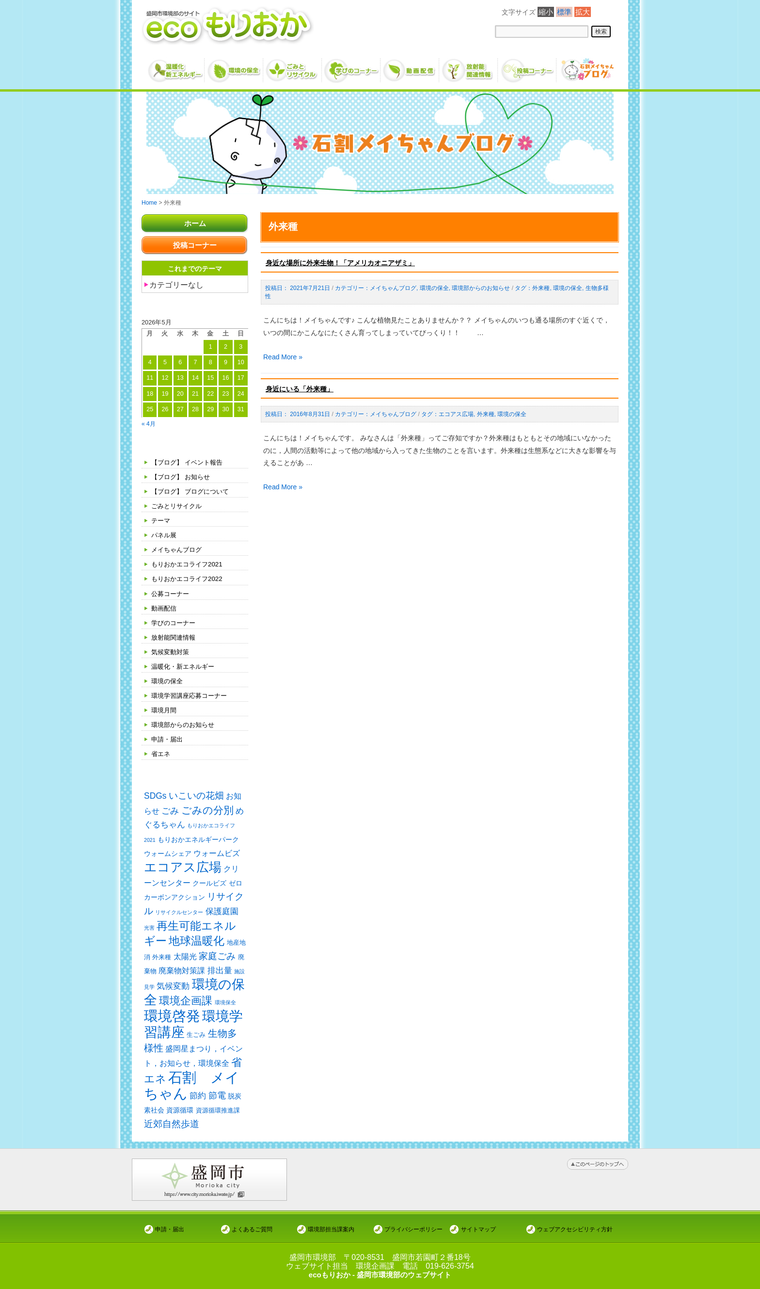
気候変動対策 (171, 652)
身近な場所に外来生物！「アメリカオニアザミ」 (340, 263)
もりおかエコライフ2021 (189, 564)
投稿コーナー (195, 245)
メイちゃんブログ (178, 549)
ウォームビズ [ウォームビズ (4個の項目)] (216, 854)
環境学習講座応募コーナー (192, 695)
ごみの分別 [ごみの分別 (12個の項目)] (207, 810)
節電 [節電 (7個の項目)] (217, 1102)
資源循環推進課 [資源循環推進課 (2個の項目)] (218, 1117)
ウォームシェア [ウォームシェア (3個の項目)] (167, 854)
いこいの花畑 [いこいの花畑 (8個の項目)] (196, 795)
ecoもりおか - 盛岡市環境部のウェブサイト (380, 1275)
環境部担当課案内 (331, 1229)
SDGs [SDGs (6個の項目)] (155, 796)
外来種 (541, 288)
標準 (564, 12)
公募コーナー (171, 593)
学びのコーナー (175, 623)
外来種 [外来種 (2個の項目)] (161, 959)
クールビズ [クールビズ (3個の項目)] (209, 884)
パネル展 (164, 535)
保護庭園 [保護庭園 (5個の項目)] (222, 913)
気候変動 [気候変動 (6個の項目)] (173, 989)
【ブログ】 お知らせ (182, 477)
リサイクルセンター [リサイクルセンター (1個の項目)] (179, 914)
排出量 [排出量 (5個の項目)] (219, 973)
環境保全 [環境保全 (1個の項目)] (225, 1007)
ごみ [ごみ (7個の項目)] (170, 811)
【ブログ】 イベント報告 (189, 462)
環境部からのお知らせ (185, 724)
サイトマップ (478, 1229)
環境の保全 (168, 681)
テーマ (161, 520)
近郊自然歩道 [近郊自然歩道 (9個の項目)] (171, 1131)
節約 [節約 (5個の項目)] (198, 1102)
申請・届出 (168, 739)
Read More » (282, 357)
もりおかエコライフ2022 (189, 578)
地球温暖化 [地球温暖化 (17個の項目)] (196, 943)
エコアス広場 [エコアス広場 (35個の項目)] (183, 868)
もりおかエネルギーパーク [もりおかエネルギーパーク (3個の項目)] (198, 840)
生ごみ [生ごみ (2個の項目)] (196, 1040)
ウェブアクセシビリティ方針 (575, 1229)
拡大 (582, 12)
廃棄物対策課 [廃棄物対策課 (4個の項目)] (181, 973)
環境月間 (164, 710)
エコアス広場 (456, 414)
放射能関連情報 (175, 637)
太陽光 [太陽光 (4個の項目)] (185, 959)
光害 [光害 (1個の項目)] (149, 929)
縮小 (545, 12)
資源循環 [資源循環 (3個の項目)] (179, 1117)
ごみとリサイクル (178, 506)
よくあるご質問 (252, 1229)
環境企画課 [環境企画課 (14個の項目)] (185, 1005)
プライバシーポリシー (413, 1229)
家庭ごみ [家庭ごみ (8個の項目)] (217, 958)
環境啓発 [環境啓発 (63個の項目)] (172, 1021)
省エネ (161, 753)
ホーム (194, 223)
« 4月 (149, 423)
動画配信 (164, 608)
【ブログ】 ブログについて (193, 491)
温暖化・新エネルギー (185, 666)
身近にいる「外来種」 (299, 389)
